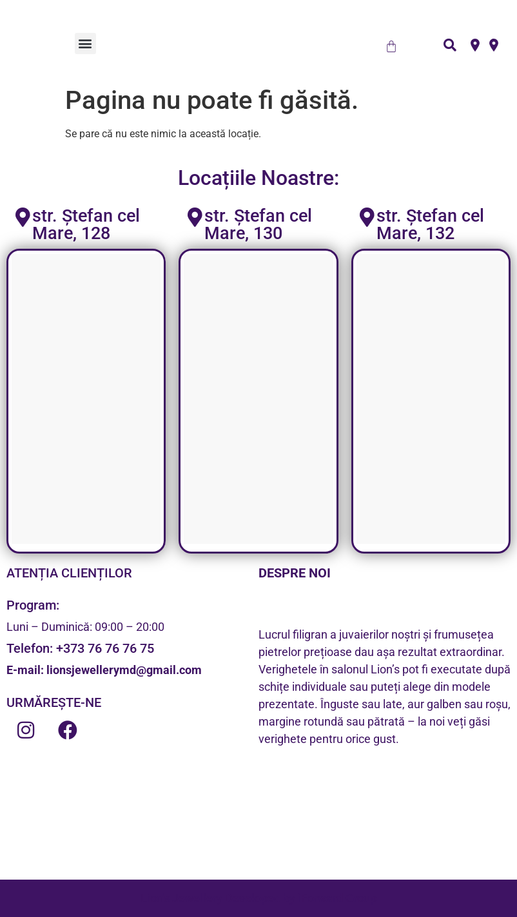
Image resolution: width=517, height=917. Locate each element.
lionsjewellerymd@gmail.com (124, 670)
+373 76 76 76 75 (105, 648)
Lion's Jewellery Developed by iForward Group (258, 898)
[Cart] (391, 46)
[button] (85, 43)
